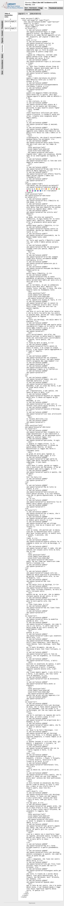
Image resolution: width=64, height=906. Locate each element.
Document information (32, 10)
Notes (2, 56)
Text (26, 8)
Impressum (32, 903)
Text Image (33, 8)
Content (2, 33)
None (2, 72)
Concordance (2, 64)
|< (22, 14)
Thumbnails (2, 25)
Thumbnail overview (56, 8)
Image (40, 8)
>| (39, 14)
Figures (2, 40)
